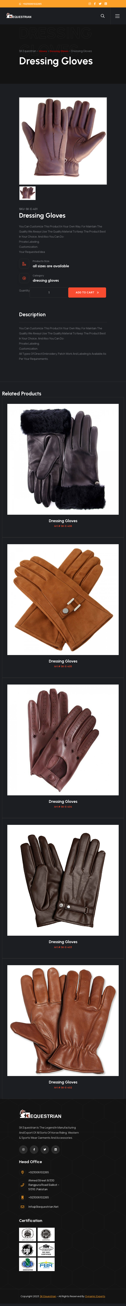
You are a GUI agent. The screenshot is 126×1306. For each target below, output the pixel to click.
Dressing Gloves (63, 521)
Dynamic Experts (95, 1298)
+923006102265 (30, 3)
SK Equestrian (48, 1298)
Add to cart (87, 292)
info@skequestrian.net (43, 1209)
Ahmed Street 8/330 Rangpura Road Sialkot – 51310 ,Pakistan (43, 1187)
